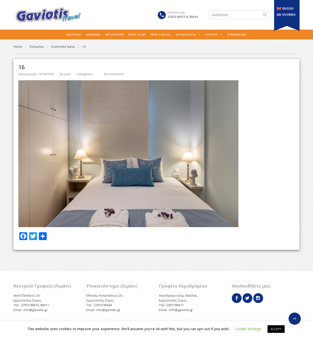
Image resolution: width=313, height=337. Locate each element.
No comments (114, 74)
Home (17, 47)
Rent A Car (137, 34)
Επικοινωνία (237, 34)
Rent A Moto (160, 34)
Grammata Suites (63, 47)
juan (67, 74)
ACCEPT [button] (276, 329)
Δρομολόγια (188, 34)
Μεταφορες (114, 34)
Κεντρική (74, 34)
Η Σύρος (214, 34)
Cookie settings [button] (248, 328)
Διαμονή (93, 34)
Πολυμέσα (36, 47)
